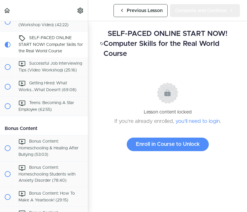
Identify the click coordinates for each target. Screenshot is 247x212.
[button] (7, 10)
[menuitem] (80, 10)
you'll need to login (198, 121)
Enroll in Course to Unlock (168, 144)
